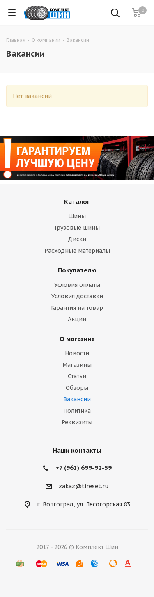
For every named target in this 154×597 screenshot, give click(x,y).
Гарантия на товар (77, 307)
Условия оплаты (77, 284)
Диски (77, 239)
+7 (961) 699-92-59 (83, 467)
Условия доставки (77, 296)
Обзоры (77, 387)
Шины (77, 216)
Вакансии (77, 399)
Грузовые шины (77, 227)
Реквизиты (77, 422)
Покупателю (77, 270)
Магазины (77, 364)
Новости (77, 353)
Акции (77, 319)
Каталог (77, 202)
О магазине (77, 339)
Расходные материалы (77, 250)
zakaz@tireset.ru (84, 486)
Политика (77, 410)
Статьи (77, 376)
